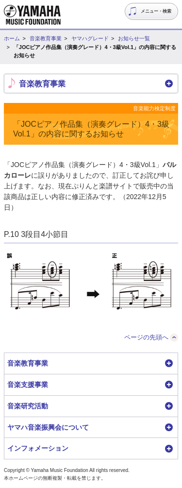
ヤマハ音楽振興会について (48, 427)
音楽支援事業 (27, 384)
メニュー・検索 (156, 11)
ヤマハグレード (90, 38)
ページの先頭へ (146, 337)
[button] (91, 83)
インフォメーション (37, 448)
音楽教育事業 (46, 38)
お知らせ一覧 (134, 38)
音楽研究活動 (27, 406)
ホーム (12, 38)
